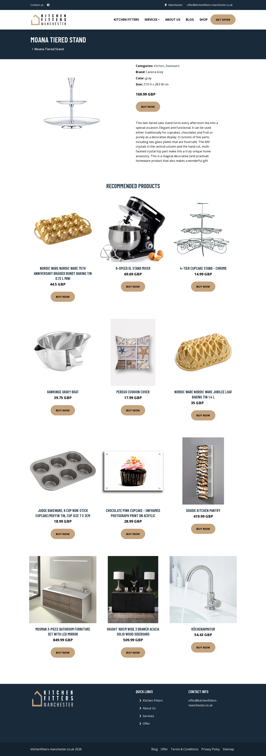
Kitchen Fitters (126, 20)
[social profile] (48, 4)
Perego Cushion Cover (133, 391)
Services (148, 716)
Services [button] (150, 20)
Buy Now (148, 106)
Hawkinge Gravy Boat (63, 391)
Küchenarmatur (203, 629)
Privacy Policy (210, 749)
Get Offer (223, 19)
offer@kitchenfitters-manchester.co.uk (210, 5)
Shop (204, 20)
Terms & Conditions (184, 749)
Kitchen (159, 66)
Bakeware (173, 66)
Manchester (175, 5)
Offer (146, 724)
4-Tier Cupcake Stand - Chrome (203, 268)
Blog (190, 20)
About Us (172, 20)
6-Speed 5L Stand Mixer (133, 268)
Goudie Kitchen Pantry (203, 510)
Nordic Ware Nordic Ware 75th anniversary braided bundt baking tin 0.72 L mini (63, 273)
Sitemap (228, 749)
